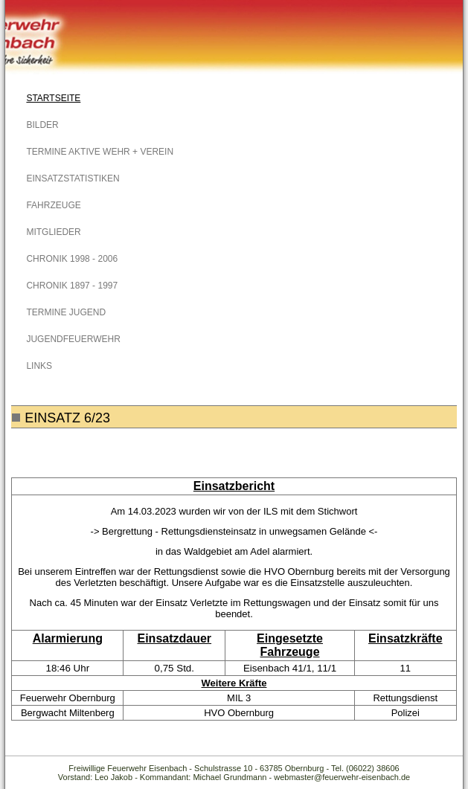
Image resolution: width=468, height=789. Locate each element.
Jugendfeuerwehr (73, 339)
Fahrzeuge (53, 205)
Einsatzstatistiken (72, 178)
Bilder (42, 125)
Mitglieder (53, 232)
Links (39, 366)
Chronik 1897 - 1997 (72, 285)
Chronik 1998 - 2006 (72, 259)
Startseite (53, 98)
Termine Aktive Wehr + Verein (99, 151)
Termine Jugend (66, 312)
